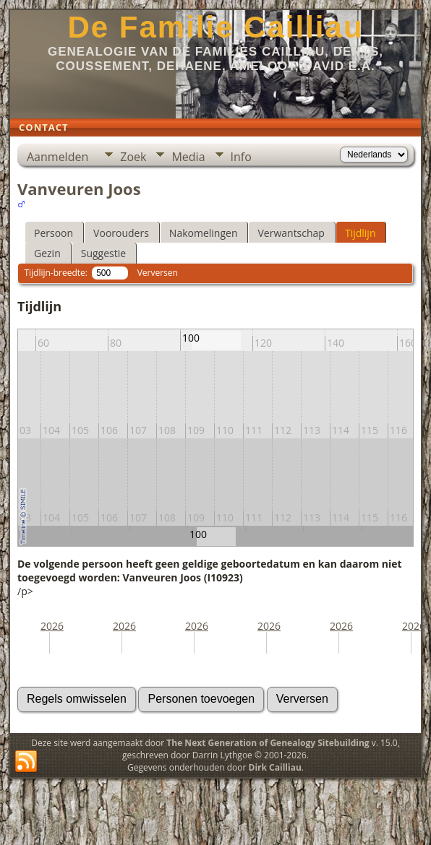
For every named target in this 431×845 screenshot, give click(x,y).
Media (188, 157)
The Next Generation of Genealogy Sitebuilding (267, 743)
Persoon (53, 233)
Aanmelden (57, 157)
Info (241, 157)
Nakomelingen (203, 233)
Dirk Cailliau (275, 767)
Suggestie (103, 253)
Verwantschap (290, 233)
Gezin (47, 253)
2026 (52, 626)
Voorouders (121, 233)
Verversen (157, 272)
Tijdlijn (360, 233)
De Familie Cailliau (215, 27)
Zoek (133, 157)
